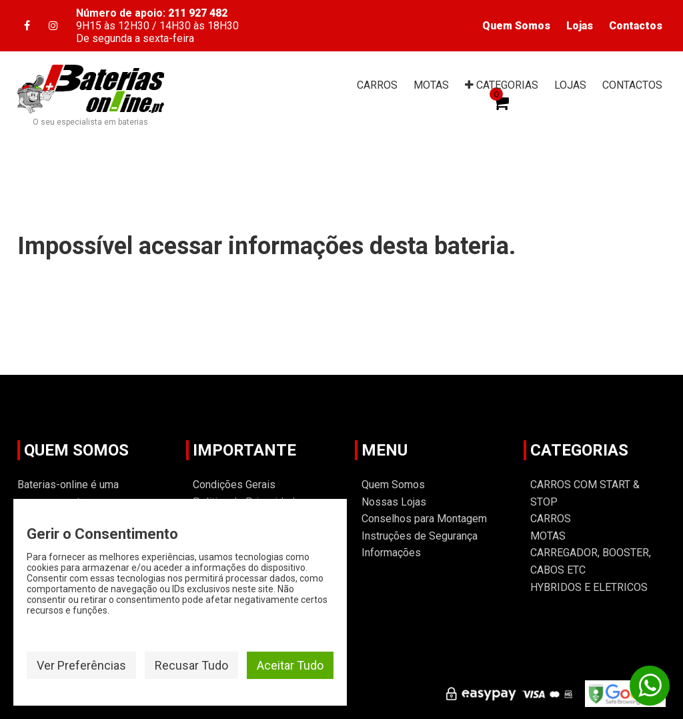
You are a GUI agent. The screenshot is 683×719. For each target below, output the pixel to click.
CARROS (377, 85)
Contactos (635, 25)
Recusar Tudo (191, 665)
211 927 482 (197, 13)
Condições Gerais (234, 484)
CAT (501, 85)
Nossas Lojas (394, 502)
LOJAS (570, 85)
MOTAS (431, 85)
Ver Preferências (81, 665)
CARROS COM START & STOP (585, 493)
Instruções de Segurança (420, 536)
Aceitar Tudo (290, 665)
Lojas (579, 25)
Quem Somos (516, 25)
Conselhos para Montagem (424, 518)
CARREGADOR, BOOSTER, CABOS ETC (590, 561)
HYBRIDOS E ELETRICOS (589, 587)
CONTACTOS (632, 85)
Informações (391, 552)
